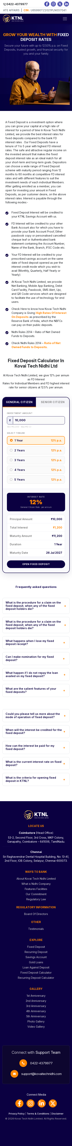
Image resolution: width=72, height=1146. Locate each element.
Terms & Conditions (38, 1113)
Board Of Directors (36, 914)
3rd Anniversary (36, 1006)
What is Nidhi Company (36, 883)
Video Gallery (36, 1026)
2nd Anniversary (36, 1000)
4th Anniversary (36, 1011)
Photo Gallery (36, 1021)
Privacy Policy (17, 1113)
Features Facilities (36, 889)
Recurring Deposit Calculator (36, 977)
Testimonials (36, 928)
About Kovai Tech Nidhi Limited (36, 878)
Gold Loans (36, 962)
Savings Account (36, 957)
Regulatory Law (36, 899)
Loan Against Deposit (36, 967)
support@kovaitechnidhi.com (41, 1074)
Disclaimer (57, 1113)
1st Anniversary (36, 995)
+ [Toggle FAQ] (65, 606)
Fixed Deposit (36, 946)
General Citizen (19, 402)
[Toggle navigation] (65, 18)
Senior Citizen (53, 402)
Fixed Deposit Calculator (36, 972)
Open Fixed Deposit (36, 564)
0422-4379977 (41, 1063)
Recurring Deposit (36, 952)
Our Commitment (36, 894)
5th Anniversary (36, 1016)
